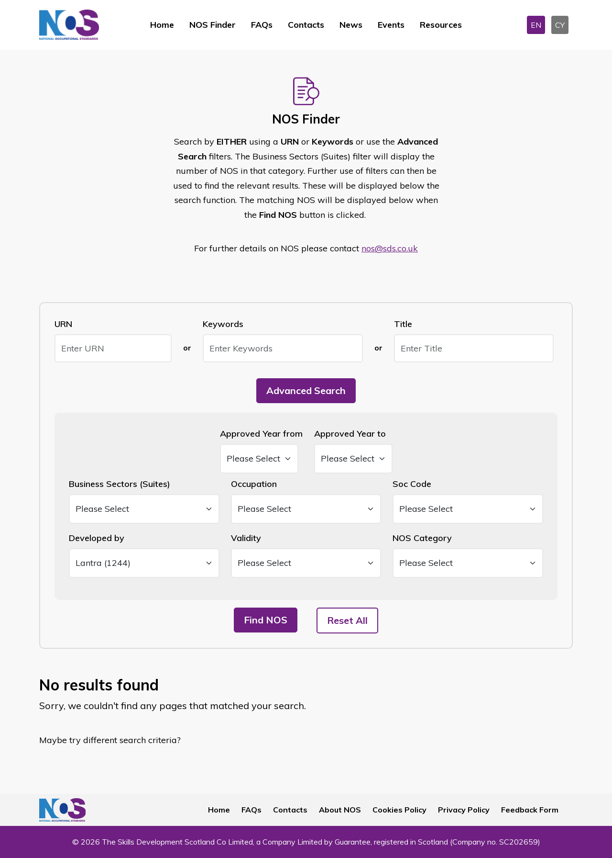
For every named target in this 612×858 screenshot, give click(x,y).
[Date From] (259, 459)
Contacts (306, 24)
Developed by (96, 537)
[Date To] (353, 459)
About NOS (340, 809)
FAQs (262, 24)
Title (403, 323)
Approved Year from (261, 433)
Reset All (347, 620)
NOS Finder (212, 24)
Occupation (254, 483)
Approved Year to (350, 433)
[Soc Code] (468, 509)
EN (536, 25)
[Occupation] (306, 509)
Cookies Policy (399, 809)
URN (63, 323)
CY (560, 25)
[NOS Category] (468, 563)
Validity (246, 537)
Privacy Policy (464, 809)
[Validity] (306, 563)
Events (391, 24)
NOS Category (422, 537)
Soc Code (412, 483)
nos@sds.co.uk (389, 248)
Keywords (223, 323)
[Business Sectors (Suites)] (144, 509)
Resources (441, 24)
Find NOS (265, 620)
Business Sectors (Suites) (119, 483)
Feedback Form (529, 809)
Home (162, 24)
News (350, 24)
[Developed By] (144, 563)
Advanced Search (306, 390)
